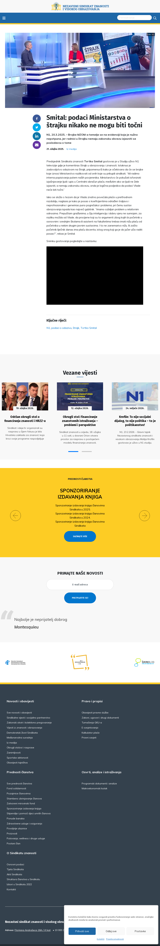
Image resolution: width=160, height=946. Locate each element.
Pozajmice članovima (18, 785)
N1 (48, 328)
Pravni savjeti (89, 729)
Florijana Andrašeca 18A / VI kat (33, 922)
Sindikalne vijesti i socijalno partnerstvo (28, 709)
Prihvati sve (82, 931)
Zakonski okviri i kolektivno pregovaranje (29, 714)
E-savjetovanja (90, 719)
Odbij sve (111, 931)
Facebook (37, 118)
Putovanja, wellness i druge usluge (26, 830)
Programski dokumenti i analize (99, 775)
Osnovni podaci (15, 856)
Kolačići (100, 939)
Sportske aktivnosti (17, 749)
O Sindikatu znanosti (21, 845)
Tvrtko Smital (89, 328)
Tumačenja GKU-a (92, 714)
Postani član (13, 835)
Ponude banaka (15, 810)
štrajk (76, 328)
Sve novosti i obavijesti (19, 705)
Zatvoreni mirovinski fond (21, 795)
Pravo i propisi (92, 694)
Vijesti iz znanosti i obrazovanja (24, 719)
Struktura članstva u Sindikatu (23, 871)
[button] (15, 511)
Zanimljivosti (14, 744)
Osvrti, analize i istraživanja (101, 764)
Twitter (37, 127)
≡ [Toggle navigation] (4, 18)
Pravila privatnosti (115, 939)
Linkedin (37, 136)
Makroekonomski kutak (94, 780)
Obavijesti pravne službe (95, 705)
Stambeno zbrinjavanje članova (24, 790)
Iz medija (72, 148)
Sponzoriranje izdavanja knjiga (80, 492)
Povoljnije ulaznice (17, 820)
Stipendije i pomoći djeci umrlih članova (29, 805)
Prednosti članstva (80, 477)
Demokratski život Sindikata (22, 724)
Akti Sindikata (14, 866)
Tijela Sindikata (15, 861)
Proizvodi (12, 825)
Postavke (140, 931)
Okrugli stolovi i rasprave (20, 739)
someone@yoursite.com (37, 145)
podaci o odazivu (61, 328)
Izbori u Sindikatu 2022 (19, 876)
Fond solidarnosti (16, 780)
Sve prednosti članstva (19, 775)
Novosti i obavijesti (20, 694)
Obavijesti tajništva (17, 754)
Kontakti (11, 881)
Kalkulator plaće (91, 724)
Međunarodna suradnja (20, 729)
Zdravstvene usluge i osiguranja (24, 815)
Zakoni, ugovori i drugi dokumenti (100, 709)
